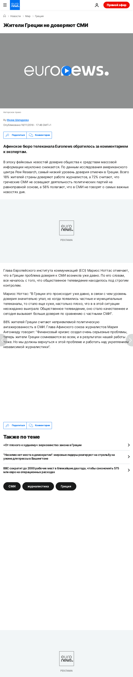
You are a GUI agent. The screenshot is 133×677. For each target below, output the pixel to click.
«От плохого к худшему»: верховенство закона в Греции (42, 445)
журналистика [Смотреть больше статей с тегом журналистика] (38, 486)
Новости (15, 16)
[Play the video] (66, 70)
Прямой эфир (116, 5)
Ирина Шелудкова (18, 119)
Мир (27, 16)
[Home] (4, 16)
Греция (39, 16)
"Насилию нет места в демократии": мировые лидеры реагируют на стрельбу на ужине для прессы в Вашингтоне (59, 456)
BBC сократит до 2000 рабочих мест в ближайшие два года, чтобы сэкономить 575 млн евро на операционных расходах (61, 470)
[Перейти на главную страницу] (15, 5)
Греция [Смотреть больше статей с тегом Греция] (66, 486)
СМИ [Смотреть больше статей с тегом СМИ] (12, 486)
